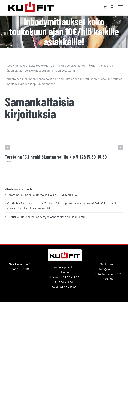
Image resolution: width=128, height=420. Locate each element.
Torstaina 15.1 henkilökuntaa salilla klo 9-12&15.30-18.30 (56, 157)
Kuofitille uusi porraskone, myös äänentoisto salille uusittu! (46, 217)
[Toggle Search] (112, 6)
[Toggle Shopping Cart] (105, 7)
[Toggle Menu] (120, 6)
